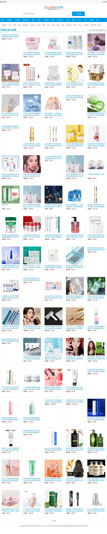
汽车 (80, 25)
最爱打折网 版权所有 (66, 526)
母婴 (43, 25)
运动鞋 (46, 20)
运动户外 (32, 25)
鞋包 (19, 25)
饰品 (52, 20)
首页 (2, 20)
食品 (48, 25)
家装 (91, 20)
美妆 (39, 25)
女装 (33, 20)
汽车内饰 (60, 20)
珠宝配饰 (25, 25)
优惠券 (9, 20)
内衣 (85, 20)
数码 (58, 25)
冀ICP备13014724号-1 (80, 526)
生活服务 (85, 25)
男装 (39, 20)
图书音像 (93, 25)
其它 (99, 25)
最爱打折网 (3, 1)
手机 (97, 20)
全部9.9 (4, 25)
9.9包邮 (17, 20)
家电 (75, 25)
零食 (67, 20)
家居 (73, 20)
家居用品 (69, 25)
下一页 (53, 521)
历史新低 (26, 20)
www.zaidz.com (39, 526)
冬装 (79, 20)
